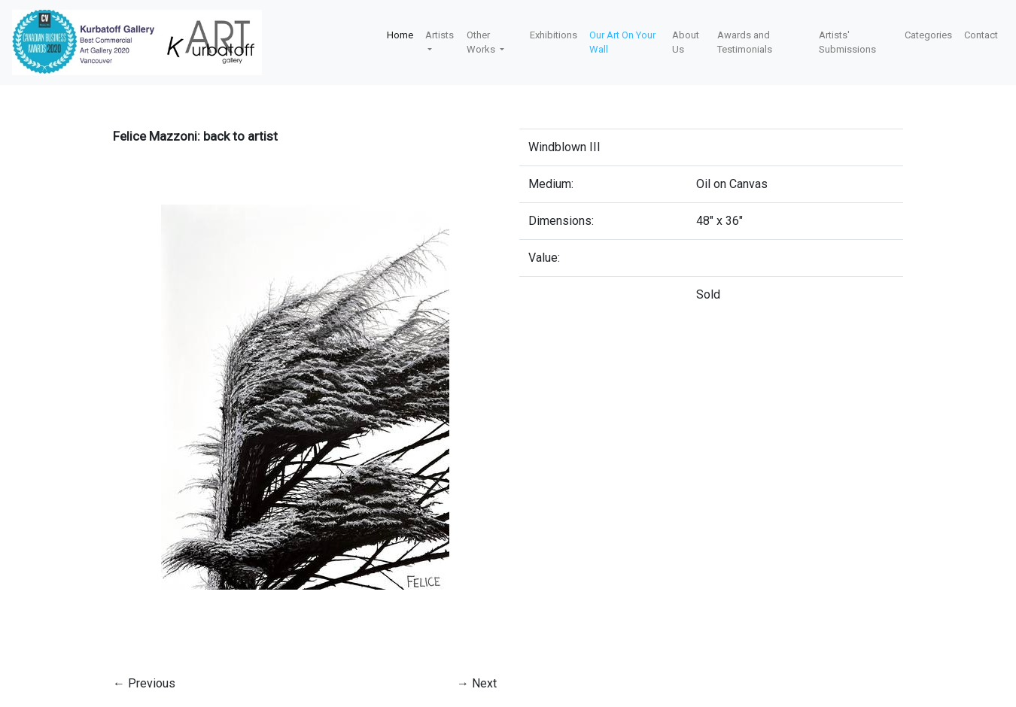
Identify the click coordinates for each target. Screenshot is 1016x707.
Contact (981, 35)
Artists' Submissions (847, 42)
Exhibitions (553, 35)
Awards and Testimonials (744, 42)
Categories (928, 35)
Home (400, 35)
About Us (685, 42)
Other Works (482, 42)
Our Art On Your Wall (622, 42)
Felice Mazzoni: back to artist (195, 136)
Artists (439, 35)
